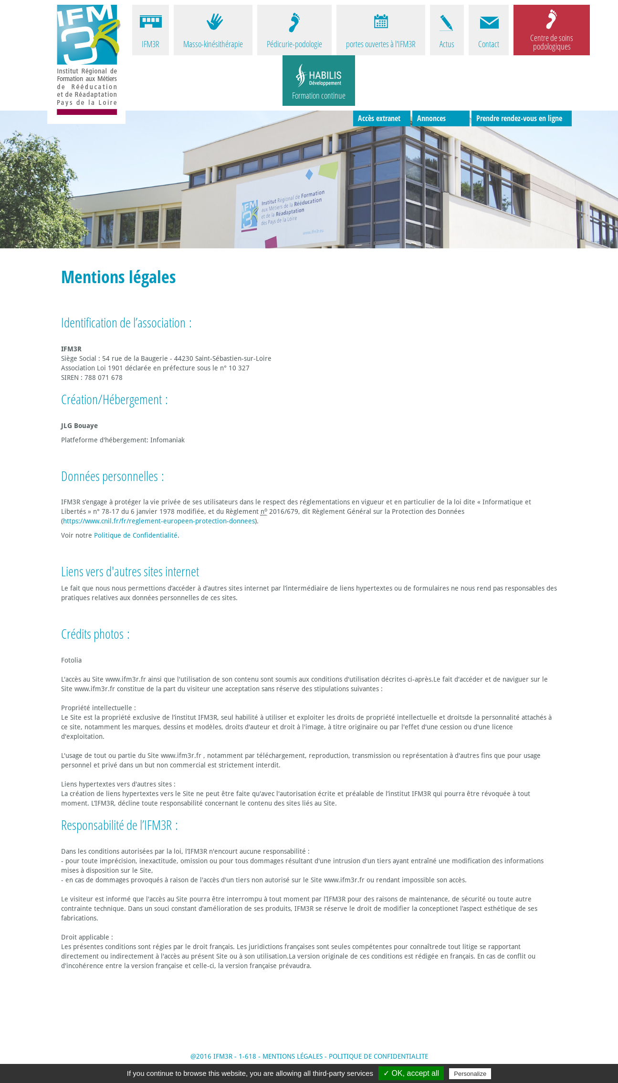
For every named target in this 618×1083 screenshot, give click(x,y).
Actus (447, 44)
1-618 (247, 1056)
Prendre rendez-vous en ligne (519, 118)
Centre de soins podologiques (551, 41)
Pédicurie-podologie (294, 44)
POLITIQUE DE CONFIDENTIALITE (378, 1056)
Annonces (431, 118)
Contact (488, 44)
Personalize (470, 1073)
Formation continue (319, 95)
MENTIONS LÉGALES (292, 1056)
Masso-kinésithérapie (213, 44)
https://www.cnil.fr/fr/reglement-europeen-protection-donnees (159, 521)
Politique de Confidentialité (136, 535)
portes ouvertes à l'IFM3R (381, 44)
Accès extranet (379, 118)
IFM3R (150, 44)
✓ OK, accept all (411, 1073)
